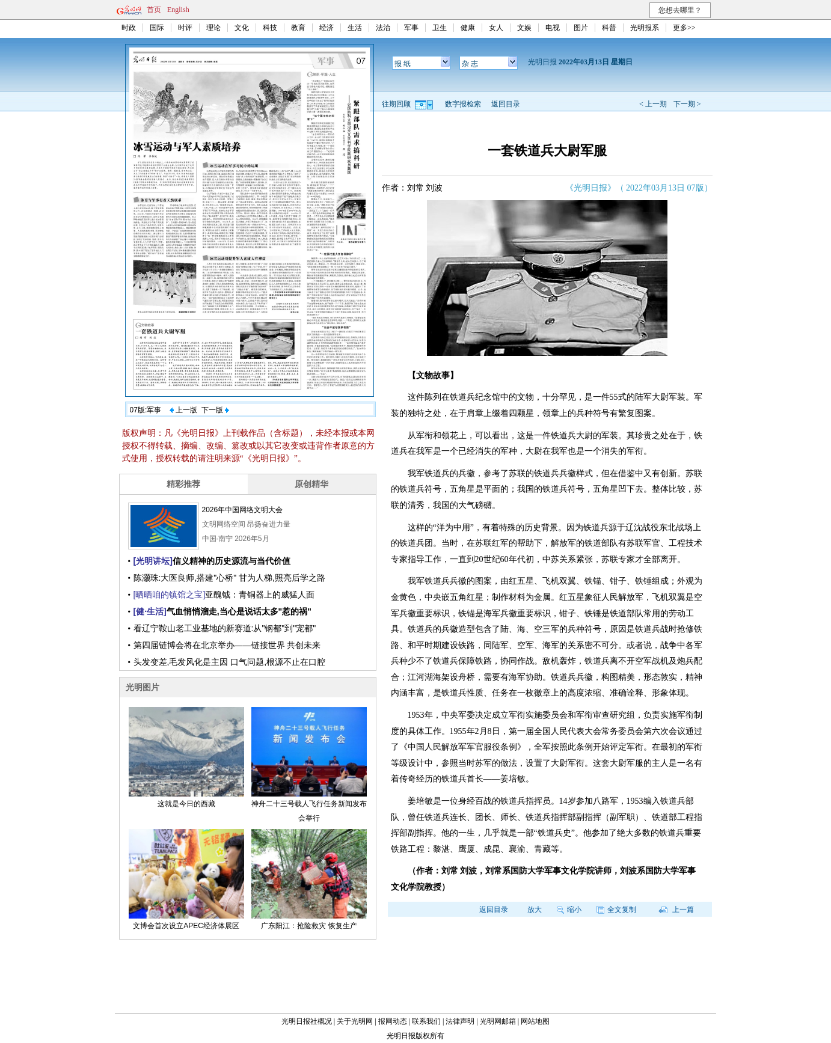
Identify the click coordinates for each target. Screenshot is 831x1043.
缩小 (569, 909)
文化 (242, 27)
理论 (213, 27)
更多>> (684, 27)
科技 (270, 27)
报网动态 (392, 1021)
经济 (326, 27)
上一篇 (676, 909)
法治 (383, 27)
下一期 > (687, 104)
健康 (468, 27)
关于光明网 (355, 1021)
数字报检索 (463, 104)
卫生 (439, 27)
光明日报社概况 (306, 1021)
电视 (552, 27)
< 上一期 (653, 104)
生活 (355, 27)
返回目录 (505, 104)
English (178, 9)
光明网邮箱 (498, 1021)
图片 (581, 27)
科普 (609, 27)
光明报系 (644, 27)
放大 (534, 909)
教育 (298, 27)
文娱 (524, 27)
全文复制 (616, 909)
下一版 (215, 410)
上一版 (183, 410)
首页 (154, 9)
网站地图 (535, 1021)
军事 (411, 27)
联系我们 (426, 1021)
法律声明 (460, 1021)
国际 (157, 27)
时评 (185, 27)
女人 (496, 27)
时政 (128, 27)
